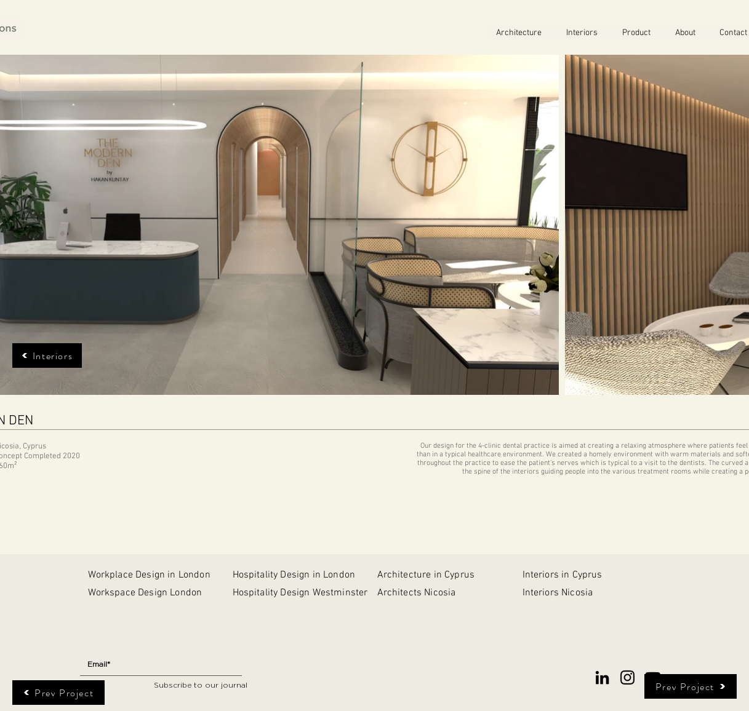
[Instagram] (627, 677)
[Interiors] (47, 355)
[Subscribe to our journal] (200, 685)
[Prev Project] (58, 692)
